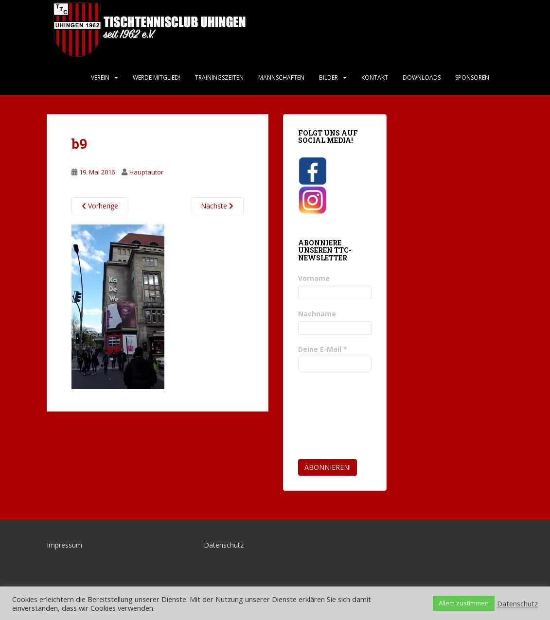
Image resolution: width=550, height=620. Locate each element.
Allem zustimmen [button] (464, 603)
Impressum (64, 545)
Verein (100, 77)
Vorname (314, 278)
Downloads (422, 77)
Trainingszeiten (219, 77)
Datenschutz (224, 545)
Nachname (317, 313)
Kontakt (374, 77)
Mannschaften (281, 77)
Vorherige (100, 205)
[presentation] (338, 415)
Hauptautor (146, 172)
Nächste (217, 205)
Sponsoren (472, 77)
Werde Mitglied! (156, 77)
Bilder (328, 77)
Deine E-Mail (322, 349)
